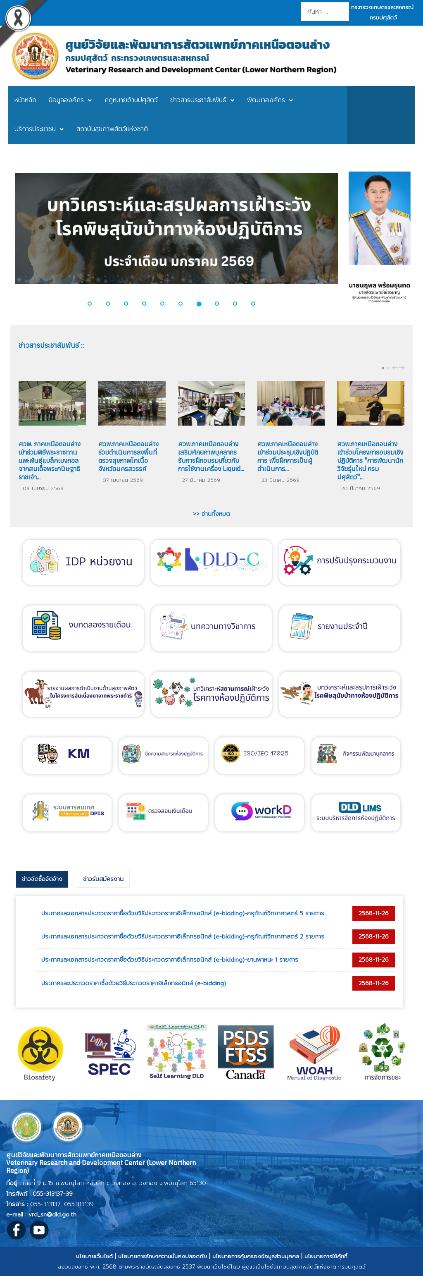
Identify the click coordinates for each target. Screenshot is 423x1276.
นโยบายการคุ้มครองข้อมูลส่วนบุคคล (255, 1256)
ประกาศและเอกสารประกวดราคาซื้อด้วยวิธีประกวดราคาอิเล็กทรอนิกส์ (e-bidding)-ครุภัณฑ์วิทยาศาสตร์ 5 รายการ (182, 913)
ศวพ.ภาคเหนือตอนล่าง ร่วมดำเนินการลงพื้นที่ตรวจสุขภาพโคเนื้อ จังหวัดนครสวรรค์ (128, 456)
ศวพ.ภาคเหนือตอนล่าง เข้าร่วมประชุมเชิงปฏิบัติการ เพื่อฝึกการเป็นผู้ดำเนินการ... (287, 456)
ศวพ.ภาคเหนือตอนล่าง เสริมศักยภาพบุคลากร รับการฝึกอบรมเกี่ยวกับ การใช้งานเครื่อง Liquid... (211, 456)
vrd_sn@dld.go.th (52, 1214)
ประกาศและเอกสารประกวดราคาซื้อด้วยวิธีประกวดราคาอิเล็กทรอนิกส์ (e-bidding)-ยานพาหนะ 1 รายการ (169, 959)
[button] (95, 303)
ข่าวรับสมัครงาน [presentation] (103, 879)
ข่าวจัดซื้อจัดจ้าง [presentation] (42, 879)
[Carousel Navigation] (397, 367)
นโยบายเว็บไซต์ (94, 1256)
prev (396, 367)
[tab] (42, 879)
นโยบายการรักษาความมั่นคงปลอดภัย (162, 1256)
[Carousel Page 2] (388, 368)
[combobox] (325, 11)
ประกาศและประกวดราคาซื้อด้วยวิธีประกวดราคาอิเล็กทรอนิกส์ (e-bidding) (133, 983)
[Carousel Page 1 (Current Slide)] (383, 368)
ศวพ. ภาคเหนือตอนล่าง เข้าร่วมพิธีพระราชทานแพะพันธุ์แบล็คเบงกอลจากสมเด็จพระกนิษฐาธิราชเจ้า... (50, 460)
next (402, 367)
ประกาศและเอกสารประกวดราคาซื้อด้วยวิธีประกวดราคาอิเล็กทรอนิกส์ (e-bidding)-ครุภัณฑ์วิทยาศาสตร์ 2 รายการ (182, 936)
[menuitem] (25, 100)
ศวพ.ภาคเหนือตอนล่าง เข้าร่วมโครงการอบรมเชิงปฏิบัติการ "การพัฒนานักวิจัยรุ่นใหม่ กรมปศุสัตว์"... (370, 460)
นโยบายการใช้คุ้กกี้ (325, 1256)
